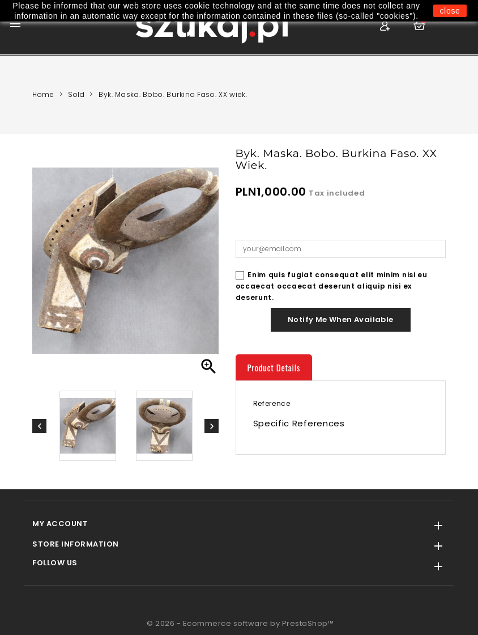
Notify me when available (341, 319)
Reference (272, 403)
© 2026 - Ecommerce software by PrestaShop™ (240, 623)
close (449, 10)
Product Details (274, 367)
